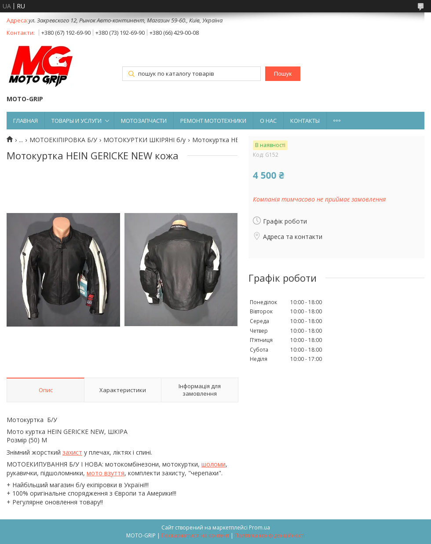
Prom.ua (259, 527)
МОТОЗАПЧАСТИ (144, 121)
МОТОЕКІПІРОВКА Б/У (63, 140)
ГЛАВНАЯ (25, 121)
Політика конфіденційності (270, 535)
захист (72, 452)
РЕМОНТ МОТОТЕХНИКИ (213, 121)
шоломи (213, 464)
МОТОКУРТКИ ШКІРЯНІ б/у (144, 140)
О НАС (268, 121)
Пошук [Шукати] (283, 73)
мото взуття (105, 473)
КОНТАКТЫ (305, 121)
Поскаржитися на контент (195, 535)
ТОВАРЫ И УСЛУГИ (76, 121)
